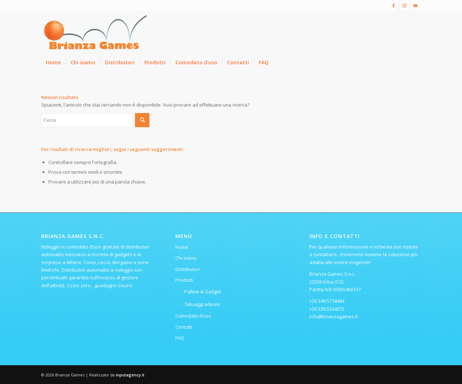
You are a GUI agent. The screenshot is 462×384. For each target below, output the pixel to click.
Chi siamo (186, 258)
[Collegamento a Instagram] (404, 5)
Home (181, 247)
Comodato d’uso (193, 315)
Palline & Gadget (202, 291)
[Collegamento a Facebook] (393, 5)
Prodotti (184, 280)
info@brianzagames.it (333, 316)
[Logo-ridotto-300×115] (95, 32)
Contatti (183, 327)
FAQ (179, 338)
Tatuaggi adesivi (202, 304)
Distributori (187, 269)
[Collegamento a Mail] (415, 5)
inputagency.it (130, 374)
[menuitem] (53, 62)
